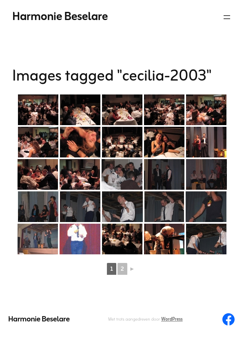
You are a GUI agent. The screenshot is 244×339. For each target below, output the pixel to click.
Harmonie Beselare (60, 17)
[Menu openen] (227, 17)
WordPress (172, 319)
